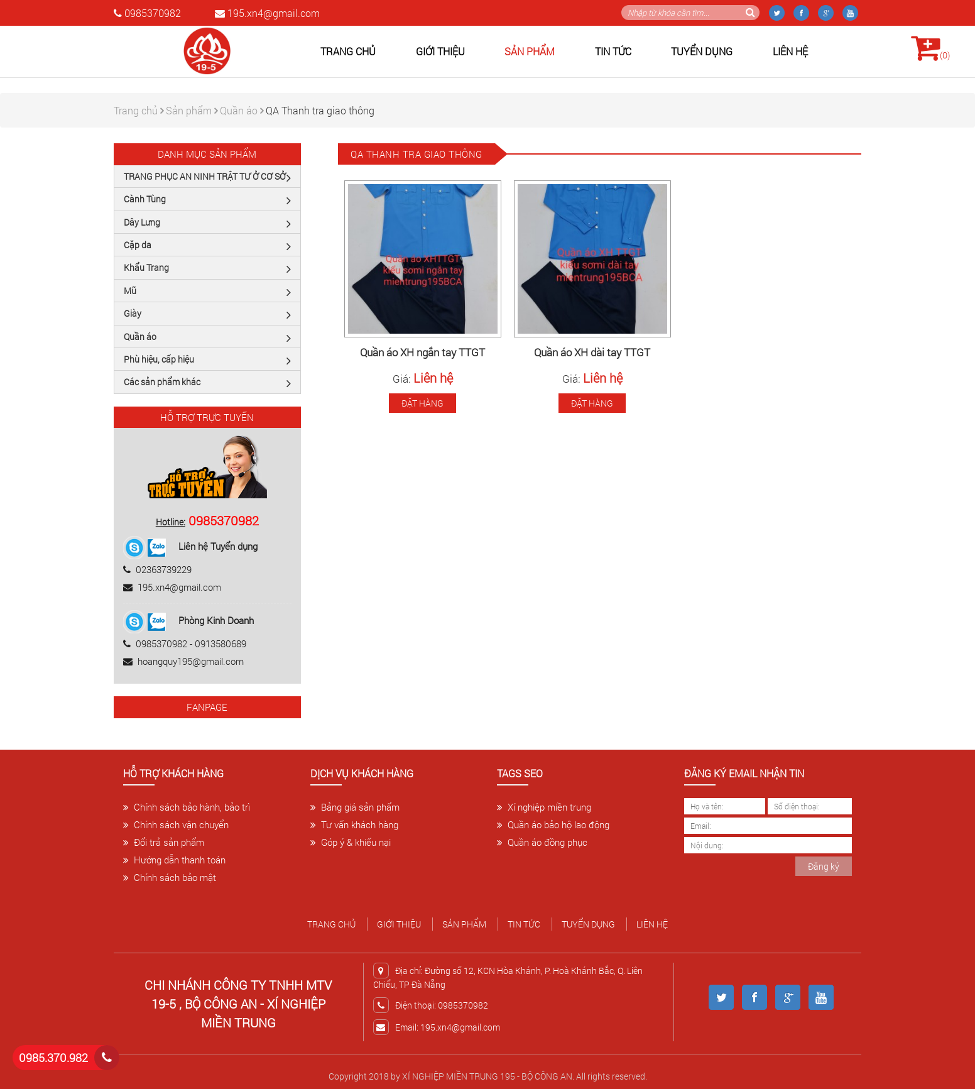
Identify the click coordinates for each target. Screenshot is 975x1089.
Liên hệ (790, 51)
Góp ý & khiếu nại (350, 842)
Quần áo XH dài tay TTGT (592, 353)
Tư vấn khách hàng (354, 824)
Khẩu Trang (207, 268)
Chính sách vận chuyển (176, 824)
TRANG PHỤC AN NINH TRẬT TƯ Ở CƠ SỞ (207, 177)
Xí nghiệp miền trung (544, 807)
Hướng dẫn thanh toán (174, 859)
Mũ (207, 291)
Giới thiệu (440, 51)
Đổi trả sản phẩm (163, 842)
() (930, 47)
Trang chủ (348, 51)
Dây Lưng (207, 223)
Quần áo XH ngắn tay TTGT (422, 353)
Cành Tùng (207, 200)
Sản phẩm (529, 51)
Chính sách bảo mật (169, 877)
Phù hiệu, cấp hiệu (207, 360)
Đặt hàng (422, 403)
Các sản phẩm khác (207, 383)
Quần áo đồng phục (542, 842)
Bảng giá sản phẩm (355, 807)
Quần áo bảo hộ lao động (553, 824)
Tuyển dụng (702, 51)
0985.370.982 (53, 1057)
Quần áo (242, 110)
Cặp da (207, 246)
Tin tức (613, 51)
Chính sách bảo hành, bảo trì (186, 807)
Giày (207, 314)
